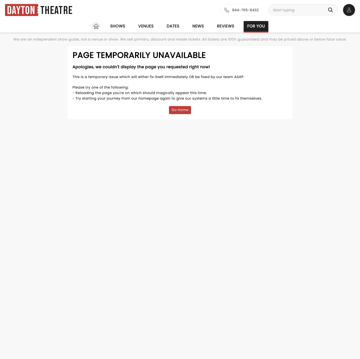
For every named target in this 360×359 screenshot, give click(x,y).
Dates (172, 26)
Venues (146, 26)
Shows (117, 26)
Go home (180, 109)
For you (256, 26)
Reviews (225, 26)
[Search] (331, 10)
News (198, 26)
